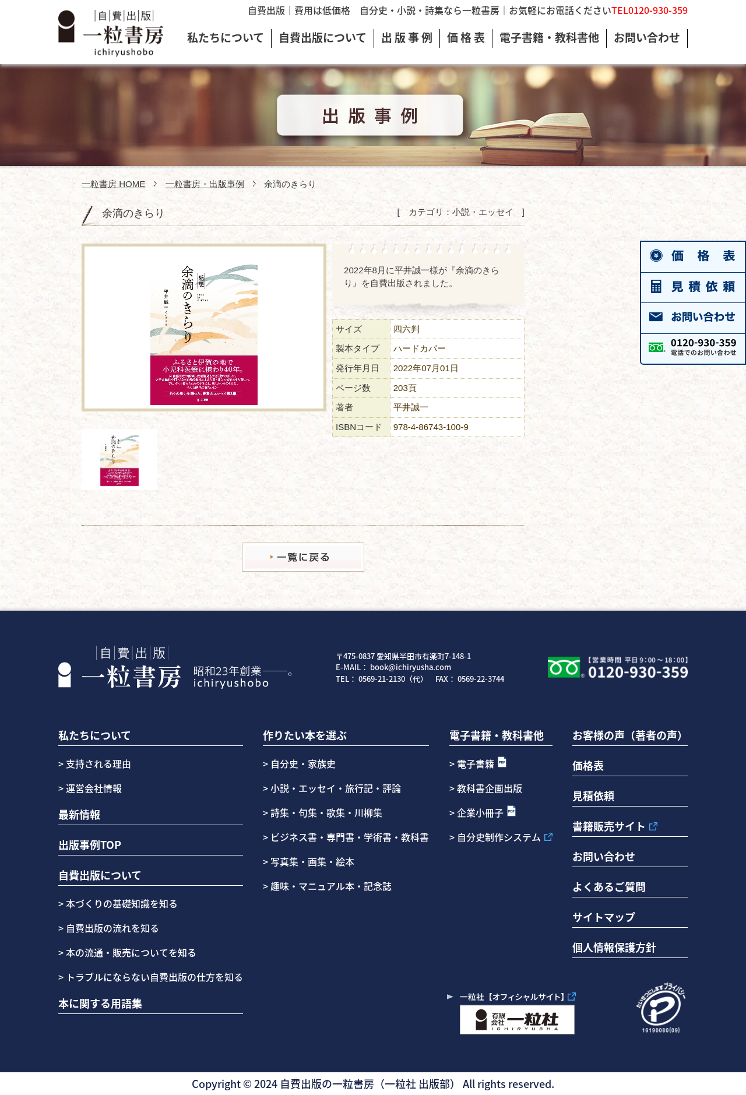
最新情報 (79, 814)
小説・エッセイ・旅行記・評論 (335, 788)
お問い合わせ (603, 856)
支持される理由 (98, 763)
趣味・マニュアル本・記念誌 (331, 886)
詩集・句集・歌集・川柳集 (326, 812)
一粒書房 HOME (113, 184)
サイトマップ (603, 916)
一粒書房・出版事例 (205, 184)
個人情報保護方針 (614, 947)
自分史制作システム (499, 837)
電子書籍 (475, 763)
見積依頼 (593, 795)
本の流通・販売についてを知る (130, 952)
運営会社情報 (94, 788)
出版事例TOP (89, 844)
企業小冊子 (480, 812)
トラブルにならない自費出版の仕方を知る (153, 977)
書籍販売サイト (609, 825)
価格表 (588, 765)
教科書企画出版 (489, 788)
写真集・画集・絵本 (312, 861)
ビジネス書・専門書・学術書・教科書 (349, 837)
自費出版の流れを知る (111, 928)
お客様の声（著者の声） (630, 734)
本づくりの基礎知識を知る (121, 903)
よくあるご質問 (609, 886)
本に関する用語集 (100, 1003)
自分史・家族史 (303, 763)
